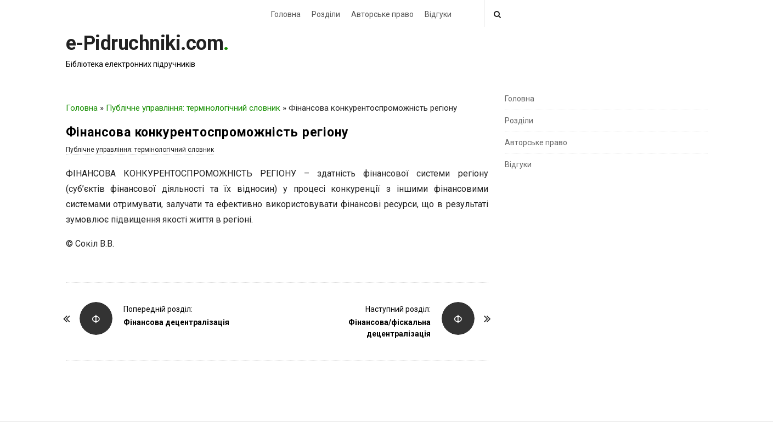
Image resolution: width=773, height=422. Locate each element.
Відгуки (438, 14)
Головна (286, 14)
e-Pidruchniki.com (145, 43)
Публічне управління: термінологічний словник (193, 108)
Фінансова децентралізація (176, 322)
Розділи (326, 14)
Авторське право (382, 14)
